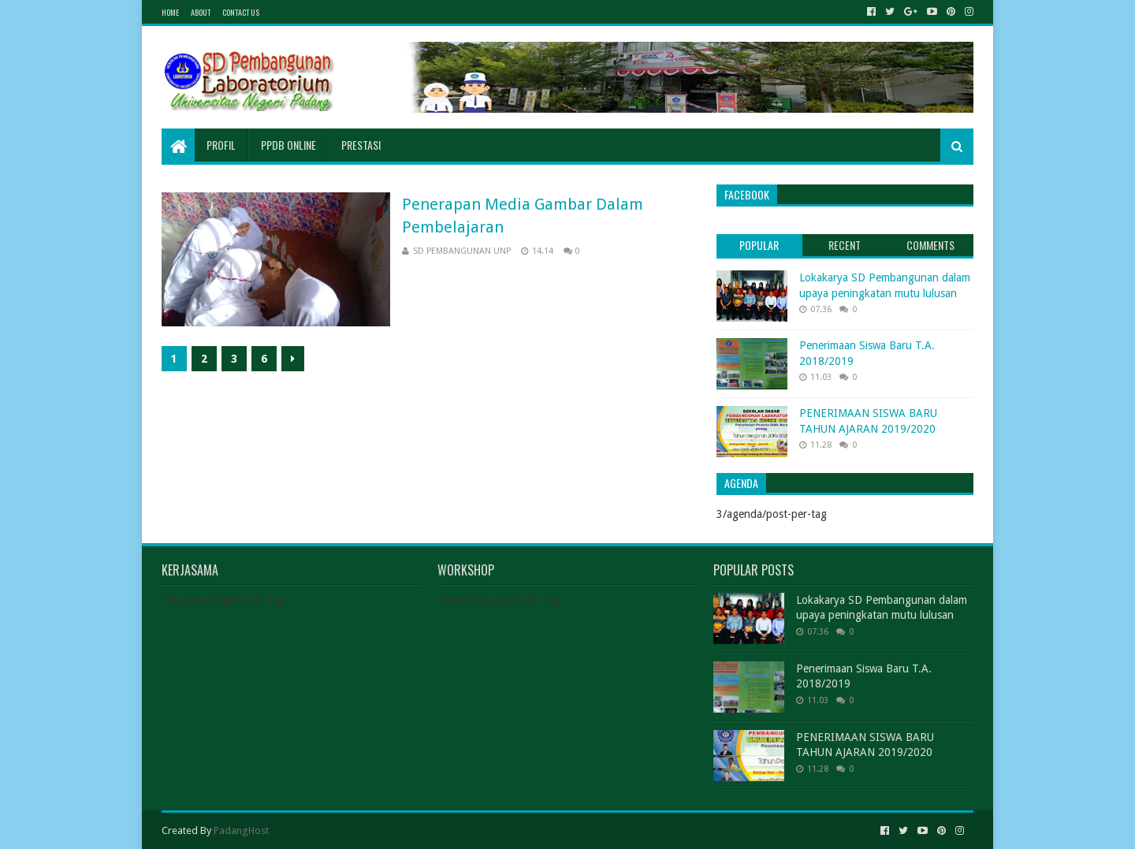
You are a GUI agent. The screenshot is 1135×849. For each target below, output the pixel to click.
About (200, 12)
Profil (221, 144)
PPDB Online (288, 144)
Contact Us (240, 12)
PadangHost (241, 830)
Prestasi (361, 144)
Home (170, 12)
